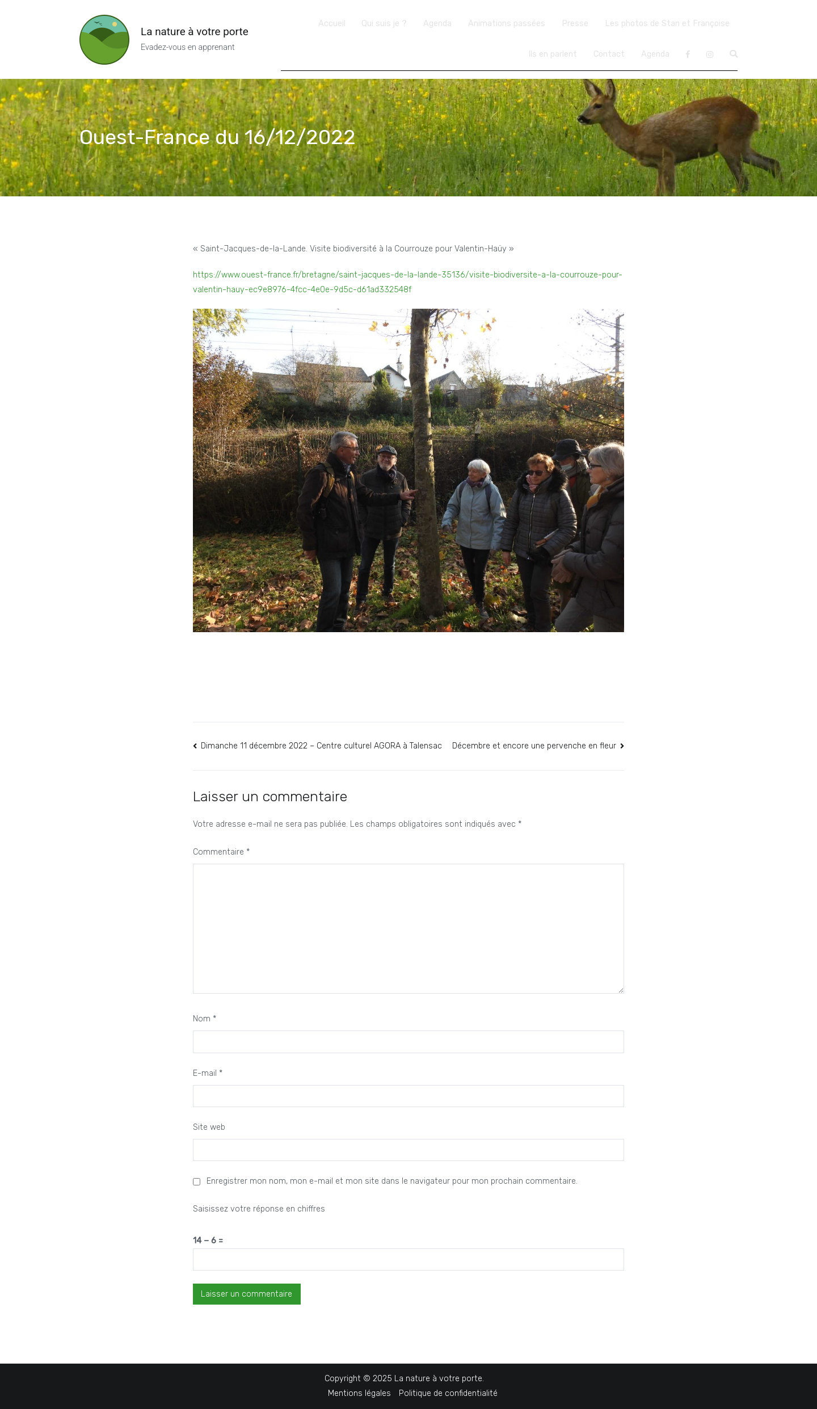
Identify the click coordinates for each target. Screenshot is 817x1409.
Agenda (437, 23)
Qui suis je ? (384, 23)
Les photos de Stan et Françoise (667, 23)
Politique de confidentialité (448, 1393)
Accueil (332, 23)
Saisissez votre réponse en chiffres (259, 1209)
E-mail (207, 1073)
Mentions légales (359, 1393)
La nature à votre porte (195, 31)
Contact (609, 54)
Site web (209, 1127)
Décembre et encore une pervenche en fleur (534, 746)
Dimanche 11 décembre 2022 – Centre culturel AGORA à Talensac (321, 746)
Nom (204, 1019)
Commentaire (221, 852)
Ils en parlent (552, 54)
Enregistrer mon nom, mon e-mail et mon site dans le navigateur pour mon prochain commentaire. (392, 1181)
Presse (575, 23)
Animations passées (506, 23)
